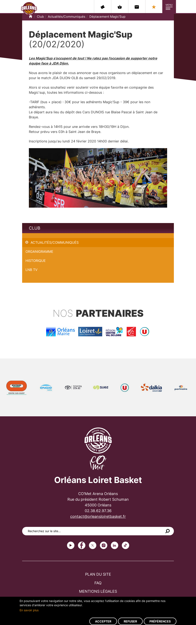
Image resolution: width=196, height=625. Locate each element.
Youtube (70, 545)
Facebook (81, 545)
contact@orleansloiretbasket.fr (98, 516)
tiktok (125, 545)
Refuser (130, 621)
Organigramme (39, 251)
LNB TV (32, 270)
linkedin (114, 545)
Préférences (160, 621)
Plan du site (98, 574)
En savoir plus (29, 610)
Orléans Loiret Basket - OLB (29, 8)
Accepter (103, 621)
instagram (103, 545)
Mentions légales (98, 591)
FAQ (98, 583)
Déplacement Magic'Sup (107, 17)
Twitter (92, 545)
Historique (36, 260)
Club (40, 17)
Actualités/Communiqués (66, 17)
